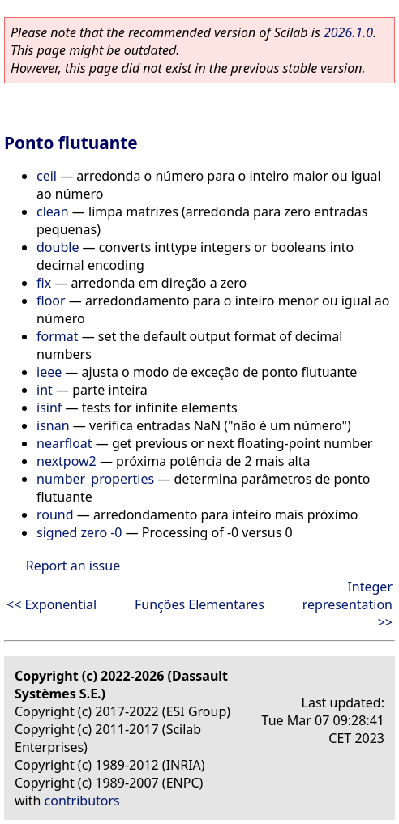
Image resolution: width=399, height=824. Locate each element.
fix (43, 283)
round (55, 514)
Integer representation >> (347, 604)
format (57, 336)
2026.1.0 (348, 32)
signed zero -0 (79, 532)
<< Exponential (51, 604)
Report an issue (73, 565)
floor (51, 301)
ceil (46, 176)
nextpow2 (66, 461)
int (44, 390)
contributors (82, 800)
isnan (53, 425)
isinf (49, 407)
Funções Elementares (199, 604)
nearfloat (64, 443)
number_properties (95, 479)
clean (52, 211)
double (57, 247)
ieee (49, 372)
